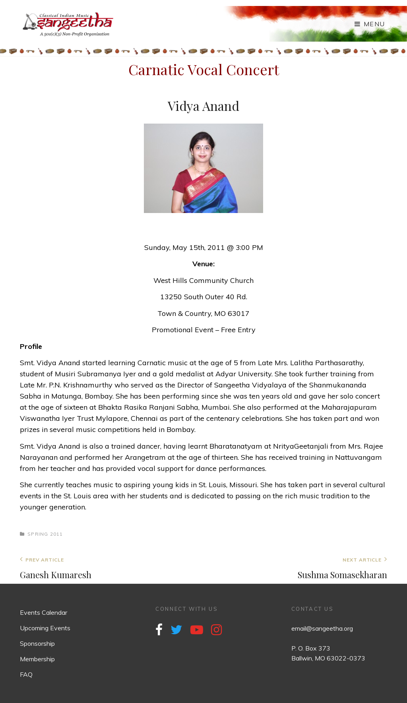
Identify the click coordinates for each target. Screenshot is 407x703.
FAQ (26, 674)
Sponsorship (37, 643)
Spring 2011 (45, 534)
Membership (37, 659)
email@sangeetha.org (322, 628)
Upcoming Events (45, 628)
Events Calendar (43, 612)
